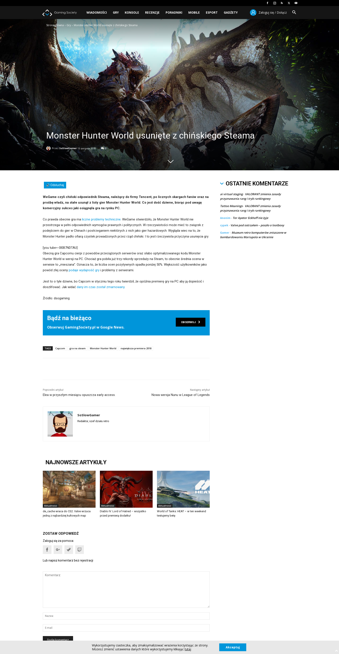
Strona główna (55, 25)
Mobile (194, 12)
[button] (294, 13)
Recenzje (152, 12)
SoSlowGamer (68, 147)
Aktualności (50, 505)
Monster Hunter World (103, 348)
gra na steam (77, 348)
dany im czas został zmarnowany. (101, 287)
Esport (212, 12)
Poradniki (174, 12)
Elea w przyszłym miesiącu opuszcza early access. (79, 395)
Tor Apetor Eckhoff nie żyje (250, 218)
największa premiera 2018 (136, 348)
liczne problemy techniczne (101, 219)
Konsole (132, 12)
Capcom (60, 348)
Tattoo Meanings (231, 206)
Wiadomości (96, 12)
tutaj (188, 649)
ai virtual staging (231, 194)
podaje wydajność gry (84, 270)
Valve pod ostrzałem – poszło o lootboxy (257, 225)
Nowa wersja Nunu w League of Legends (181, 395)
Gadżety (231, 12)
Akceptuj (233, 647)
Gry (116, 12)
